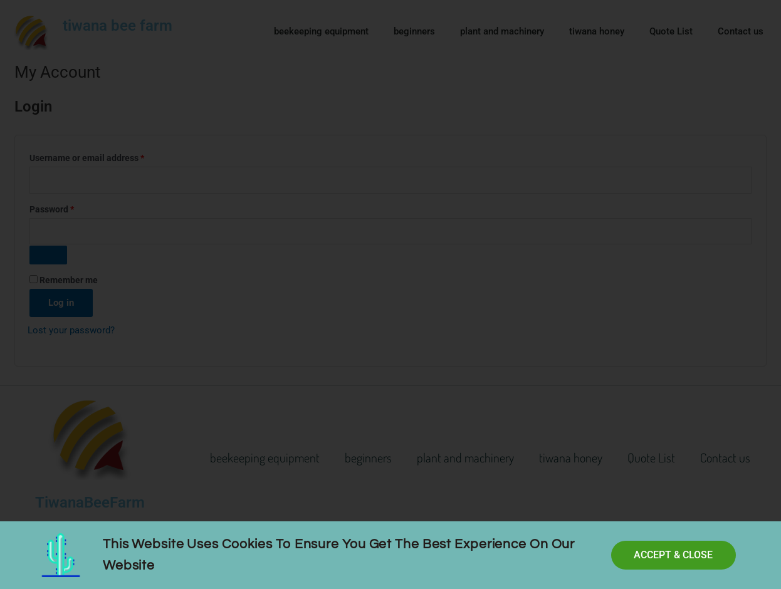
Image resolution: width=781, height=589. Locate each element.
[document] (390, 294)
